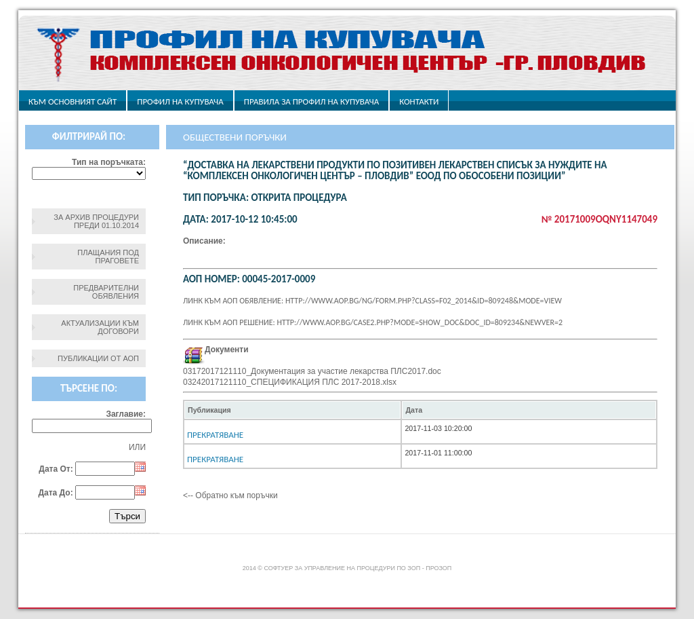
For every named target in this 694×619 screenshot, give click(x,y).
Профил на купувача (180, 101)
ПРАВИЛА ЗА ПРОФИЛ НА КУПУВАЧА (311, 101)
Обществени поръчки (235, 137)
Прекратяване (215, 435)
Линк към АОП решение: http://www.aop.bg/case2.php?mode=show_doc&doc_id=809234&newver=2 (373, 322)
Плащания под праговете (108, 256)
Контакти (418, 101)
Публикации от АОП (98, 358)
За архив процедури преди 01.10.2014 (96, 221)
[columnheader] (292, 410)
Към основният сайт (72, 101)
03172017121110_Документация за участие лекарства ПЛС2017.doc (312, 371)
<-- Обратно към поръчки (230, 495)
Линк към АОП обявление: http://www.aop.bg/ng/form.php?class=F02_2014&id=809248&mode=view (372, 300)
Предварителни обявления (106, 292)
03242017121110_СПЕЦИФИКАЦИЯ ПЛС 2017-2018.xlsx (289, 382)
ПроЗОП (438, 568)
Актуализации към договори (100, 327)
